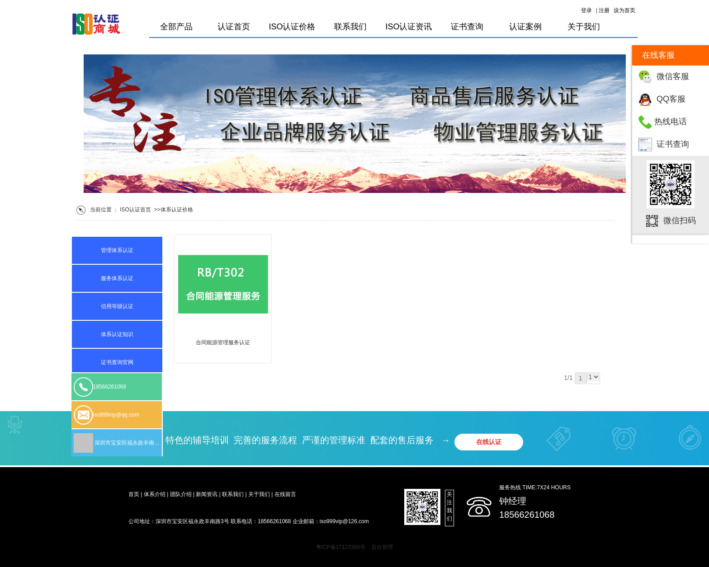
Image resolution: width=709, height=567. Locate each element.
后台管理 (382, 547)
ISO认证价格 (292, 26)
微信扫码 (679, 220)
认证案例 (525, 26)
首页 (145, 209)
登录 (586, 10)
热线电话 (670, 121)
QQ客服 (671, 98)
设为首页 (624, 10)
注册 (604, 10)
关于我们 (583, 26)
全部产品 (176, 26)
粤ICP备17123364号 (340, 547)
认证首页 (233, 26)
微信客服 (673, 76)
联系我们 (350, 26)
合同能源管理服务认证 (223, 342)
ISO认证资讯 (408, 26)
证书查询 (673, 144)
